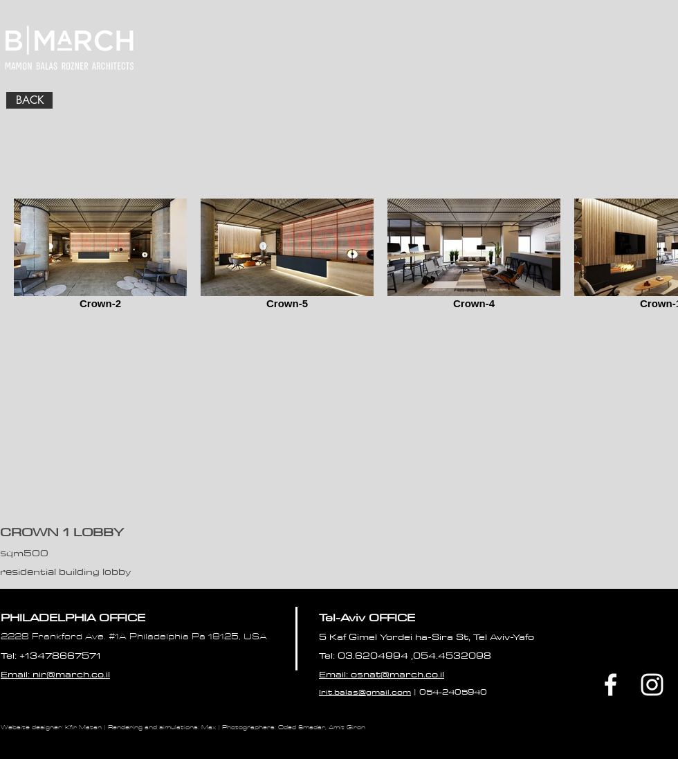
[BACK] (29, 100)
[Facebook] (610, 684)
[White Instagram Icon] (652, 684)
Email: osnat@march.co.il (381, 674)
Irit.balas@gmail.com (365, 691)
